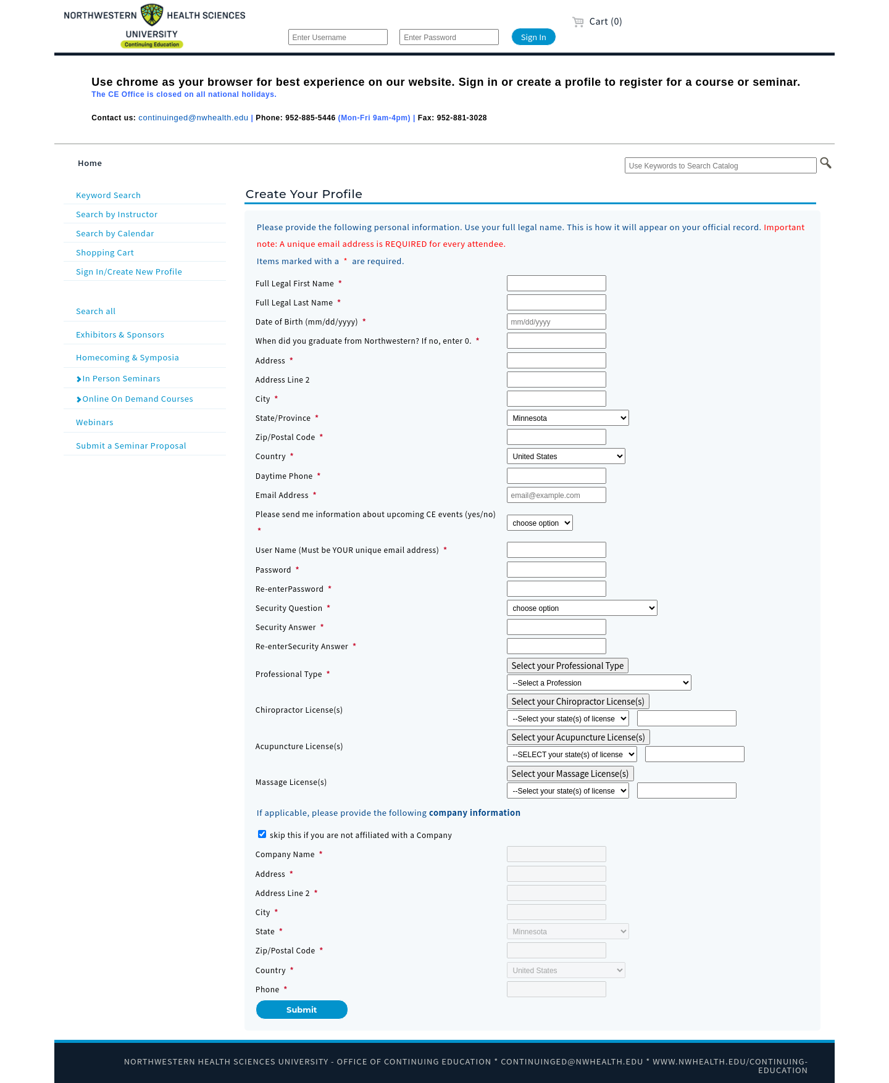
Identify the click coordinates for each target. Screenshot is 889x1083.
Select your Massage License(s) (570, 773)
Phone (268, 989)
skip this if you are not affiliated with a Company (361, 834)
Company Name (285, 854)
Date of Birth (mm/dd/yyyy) (307, 321)
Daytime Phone (284, 475)
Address (270, 360)
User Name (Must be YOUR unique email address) (348, 549)
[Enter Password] (449, 37)
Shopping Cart (105, 252)
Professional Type (290, 673)
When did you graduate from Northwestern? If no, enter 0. (364, 340)
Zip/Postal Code (285, 436)
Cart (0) (597, 20)
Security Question (289, 607)
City (263, 398)
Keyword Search (108, 195)
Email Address (282, 494)
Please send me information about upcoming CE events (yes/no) (376, 513)
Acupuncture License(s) (299, 746)
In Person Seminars (118, 378)
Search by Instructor (117, 214)
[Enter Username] (338, 37)
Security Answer (286, 626)
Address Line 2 (283, 379)
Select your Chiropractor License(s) (578, 701)
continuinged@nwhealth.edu (193, 117)
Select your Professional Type (568, 665)
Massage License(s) (291, 781)
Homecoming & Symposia (149, 356)
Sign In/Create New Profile (129, 271)
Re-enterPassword (290, 588)
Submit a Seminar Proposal (149, 444)
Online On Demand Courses (134, 398)
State (265, 931)
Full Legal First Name (295, 283)
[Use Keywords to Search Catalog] (721, 165)
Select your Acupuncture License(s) (579, 737)
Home (90, 162)
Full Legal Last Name (294, 302)
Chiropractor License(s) (299, 709)
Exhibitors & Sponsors (149, 333)
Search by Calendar (115, 233)
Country (271, 455)
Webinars (149, 421)
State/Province (283, 417)
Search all (149, 310)
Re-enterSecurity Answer (302, 646)
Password (273, 569)
